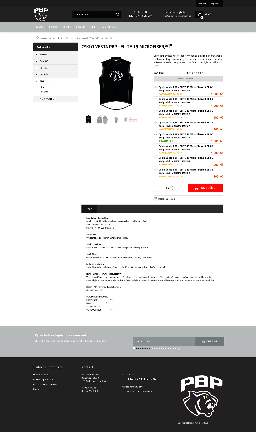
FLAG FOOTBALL (109, 27)
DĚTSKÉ (67, 27)
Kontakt (36, 389)
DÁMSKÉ (53, 27)
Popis (89, 208)
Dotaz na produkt (166, 199)
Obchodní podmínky (43, 379)
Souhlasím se (156, 348)
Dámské (45, 87)
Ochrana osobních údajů (45, 384)
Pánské (69, 38)
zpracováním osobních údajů (165, 348)
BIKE (93, 27)
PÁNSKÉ (40, 27)
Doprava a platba (41, 374)
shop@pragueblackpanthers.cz (176, 16)
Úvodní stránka (45, 37)
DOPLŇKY (81, 27)
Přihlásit (202, 3)
